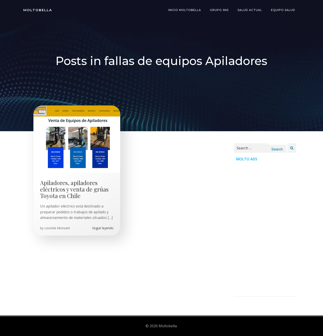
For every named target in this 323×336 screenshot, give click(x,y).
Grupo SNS (219, 10)
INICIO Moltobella (184, 10)
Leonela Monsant (57, 228)
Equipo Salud (283, 10)
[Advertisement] (265, 229)
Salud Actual (250, 10)
